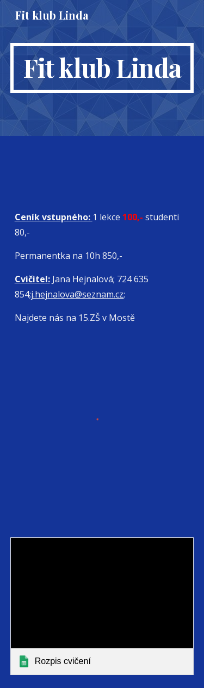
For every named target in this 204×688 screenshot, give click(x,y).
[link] (102, 606)
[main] (102, 68)
